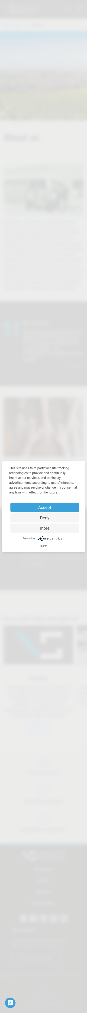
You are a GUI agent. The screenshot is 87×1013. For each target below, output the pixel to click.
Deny (44, 517)
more (45, 528)
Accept (44, 507)
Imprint (43, 545)
